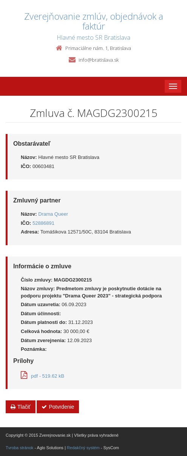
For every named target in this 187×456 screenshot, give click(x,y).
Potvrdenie (58, 407)
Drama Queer (53, 214)
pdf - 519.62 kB (42, 376)
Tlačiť (21, 407)
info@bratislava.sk (99, 59)
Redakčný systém (83, 447)
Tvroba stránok (19, 447)
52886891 (43, 223)
